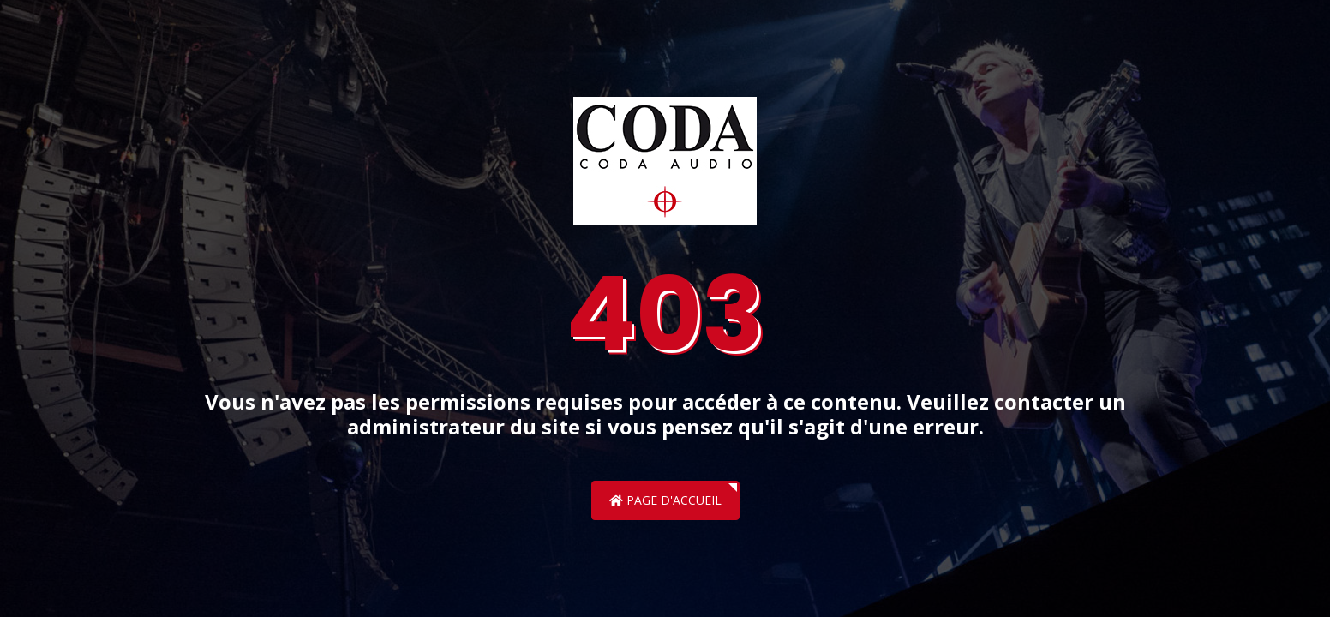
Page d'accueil (665, 500)
